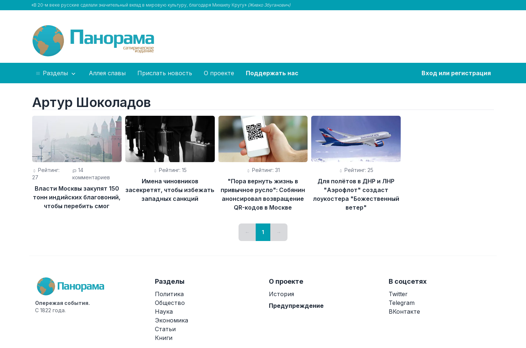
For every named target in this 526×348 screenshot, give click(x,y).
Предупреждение (296, 305)
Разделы (56, 73)
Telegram (402, 302)
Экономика (171, 320)
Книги (163, 337)
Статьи (165, 329)
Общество (170, 302)
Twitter (398, 294)
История (281, 294)
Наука (164, 311)
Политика (169, 294)
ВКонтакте (404, 311)
